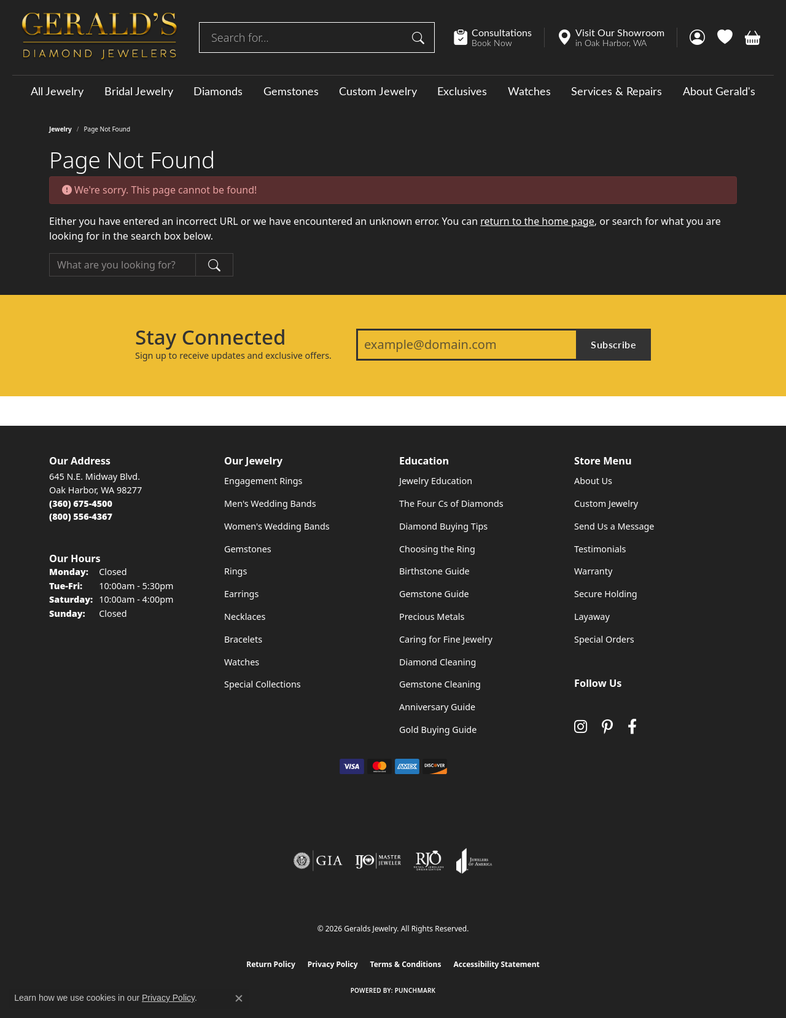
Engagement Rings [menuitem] (263, 481)
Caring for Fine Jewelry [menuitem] (445, 639)
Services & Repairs (616, 91)
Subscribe (613, 344)
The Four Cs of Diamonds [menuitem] (451, 503)
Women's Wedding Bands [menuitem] (277, 526)
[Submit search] (420, 37)
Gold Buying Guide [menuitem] (438, 729)
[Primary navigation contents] (393, 90)
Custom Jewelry (378, 91)
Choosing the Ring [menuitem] (437, 549)
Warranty (593, 571)
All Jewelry (57, 91)
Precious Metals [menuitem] (431, 616)
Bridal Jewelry (138, 91)
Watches (529, 91)
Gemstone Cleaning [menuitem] (440, 684)
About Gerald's (719, 91)
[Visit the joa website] (474, 860)
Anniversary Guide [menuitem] (437, 707)
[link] (499, 37)
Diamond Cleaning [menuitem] (437, 662)
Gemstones (291, 91)
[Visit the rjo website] (428, 860)
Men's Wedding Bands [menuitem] (270, 503)
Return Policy (270, 964)
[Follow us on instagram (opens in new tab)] (580, 726)
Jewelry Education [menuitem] (435, 481)
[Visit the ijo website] (378, 860)
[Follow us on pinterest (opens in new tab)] (607, 726)
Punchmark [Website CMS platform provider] (415, 990)
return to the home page (537, 221)
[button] (697, 37)
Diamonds (218, 91)
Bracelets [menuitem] (243, 639)
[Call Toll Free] (80, 516)
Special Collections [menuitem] (262, 684)
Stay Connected (210, 337)
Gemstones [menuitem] (247, 549)
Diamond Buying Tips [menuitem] (443, 526)
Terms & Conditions (406, 964)
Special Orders (604, 639)
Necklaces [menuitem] (244, 616)
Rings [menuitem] (235, 571)
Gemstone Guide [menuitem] (434, 594)
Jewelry (60, 129)
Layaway (592, 616)
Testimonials (600, 549)
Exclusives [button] (462, 91)
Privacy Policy (333, 964)
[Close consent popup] (239, 998)
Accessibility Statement (496, 964)
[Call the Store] (80, 503)
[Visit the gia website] (318, 860)
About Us (593, 481)
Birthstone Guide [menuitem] (434, 571)
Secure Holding (605, 594)
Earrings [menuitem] (241, 594)
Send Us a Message (614, 526)
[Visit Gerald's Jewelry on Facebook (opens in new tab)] (632, 726)
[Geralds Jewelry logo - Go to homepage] (99, 37)
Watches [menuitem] (241, 662)
